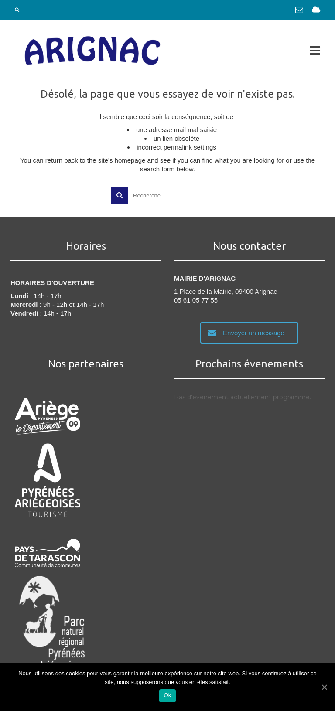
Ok (167, 695)
